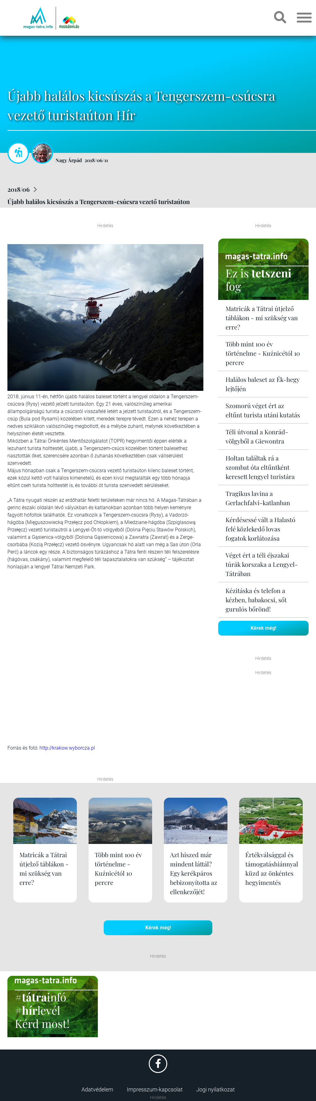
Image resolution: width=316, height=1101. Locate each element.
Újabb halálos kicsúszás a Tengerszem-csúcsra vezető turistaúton (98, 201)
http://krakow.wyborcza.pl (67, 748)
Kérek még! (263, 628)
